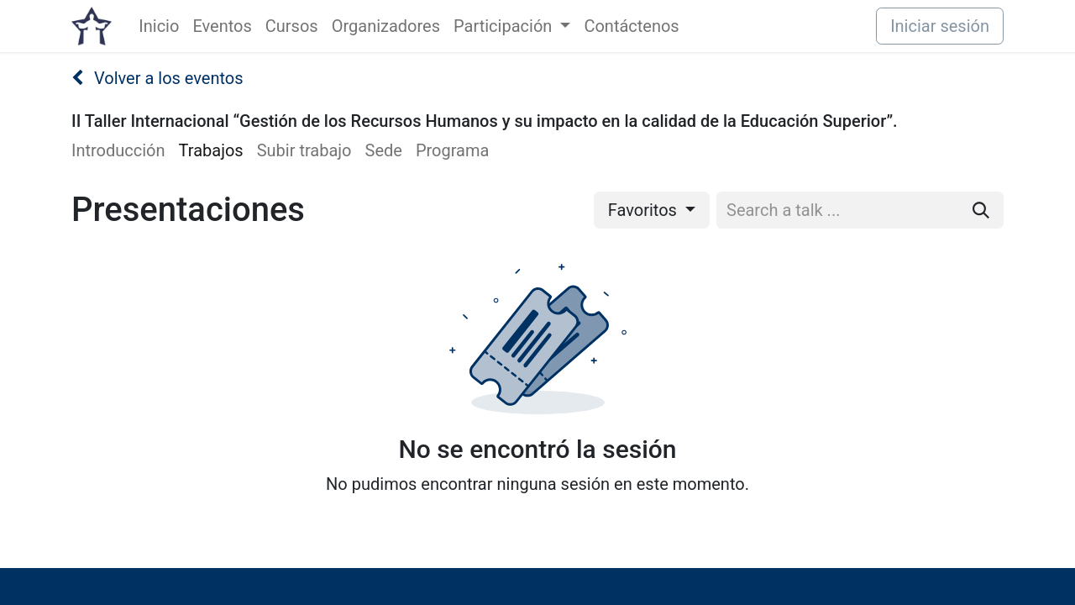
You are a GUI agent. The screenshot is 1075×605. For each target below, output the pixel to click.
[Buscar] (981, 210)
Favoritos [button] (644, 210)
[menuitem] (159, 26)
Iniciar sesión (939, 26)
